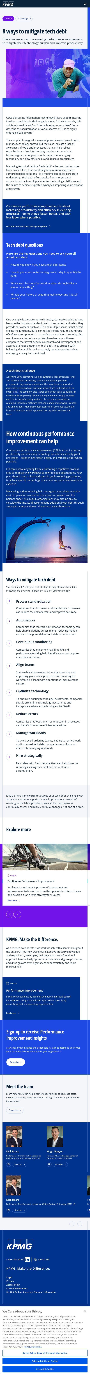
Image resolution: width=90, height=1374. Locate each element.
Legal (9, 1277)
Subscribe (41, 1259)
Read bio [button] (18, 1164)
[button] (85, 4)
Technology (24, 18)
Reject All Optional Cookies (45, 1361)
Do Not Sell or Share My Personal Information (31, 1292)
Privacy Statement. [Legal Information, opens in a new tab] (33, 1346)
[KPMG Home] (8, 3)
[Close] (85, 1311)
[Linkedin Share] (27, 1259)
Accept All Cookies (45, 1369)
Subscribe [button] (14, 1062)
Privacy (10, 1280)
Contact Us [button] (13, 1110)
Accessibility (13, 1284)
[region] (45, 1340)
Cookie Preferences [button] (17, 1288)
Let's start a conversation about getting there (28, 226)
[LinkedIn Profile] (8, 1210)
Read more (13, 900)
